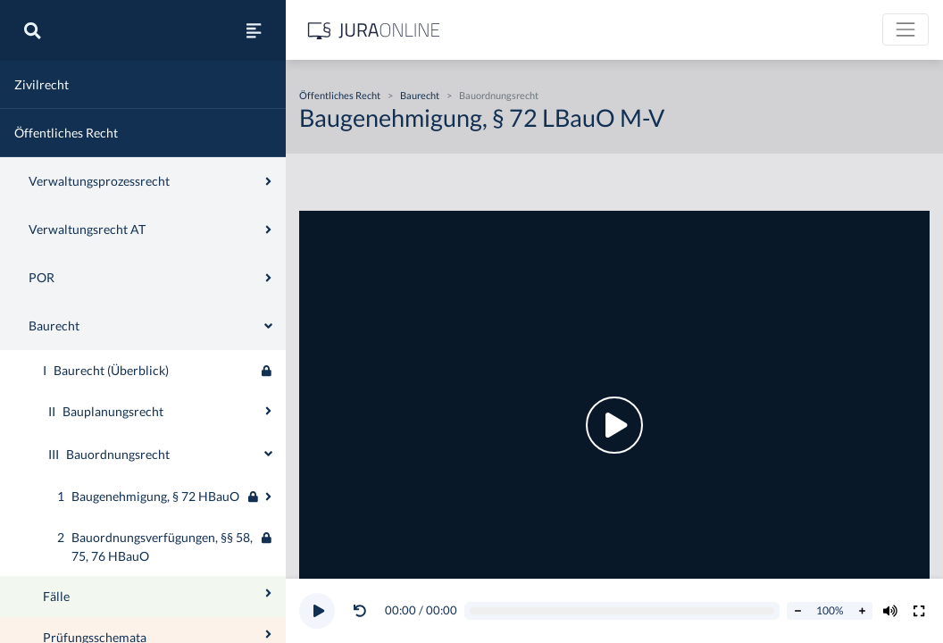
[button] (363, 611)
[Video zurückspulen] (360, 611)
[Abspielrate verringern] (797, 611)
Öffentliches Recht (339, 95)
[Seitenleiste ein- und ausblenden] (253, 30)
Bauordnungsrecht (498, 95)
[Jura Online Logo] (374, 30)
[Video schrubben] (622, 611)
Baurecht (419, 95)
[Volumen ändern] (890, 611)
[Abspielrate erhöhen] (861, 611)
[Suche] (32, 30)
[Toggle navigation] (905, 29)
